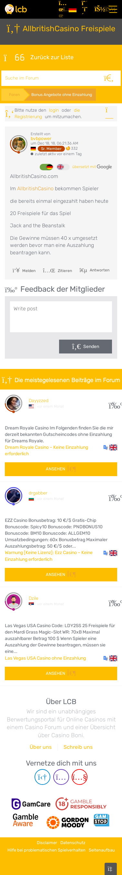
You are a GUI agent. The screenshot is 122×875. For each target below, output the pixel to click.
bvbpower (41, 138)
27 (113, 403)
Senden (91, 346)
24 (113, 601)
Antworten (99, 270)
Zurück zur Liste (39, 57)
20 (113, 496)
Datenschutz (73, 842)
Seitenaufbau (102, 850)
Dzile (33, 598)
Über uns (41, 747)
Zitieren (57, 270)
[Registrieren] (85, 9)
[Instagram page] (61, 777)
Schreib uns (78, 747)
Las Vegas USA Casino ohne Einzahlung (45, 658)
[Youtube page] (79, 777)
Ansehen (61, 468)
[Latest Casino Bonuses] (16, 9)
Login (54, 110)
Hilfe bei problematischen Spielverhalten (46, 850)
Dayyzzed (38, 400)
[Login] (98, 9)
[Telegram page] (42, 777)
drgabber (38, 493)
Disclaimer (47, 842)
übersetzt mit (92, 167)
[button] (110, 447)
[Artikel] (61, 9)
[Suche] (109, 78)
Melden (24, 270)
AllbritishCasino (36, 188)
